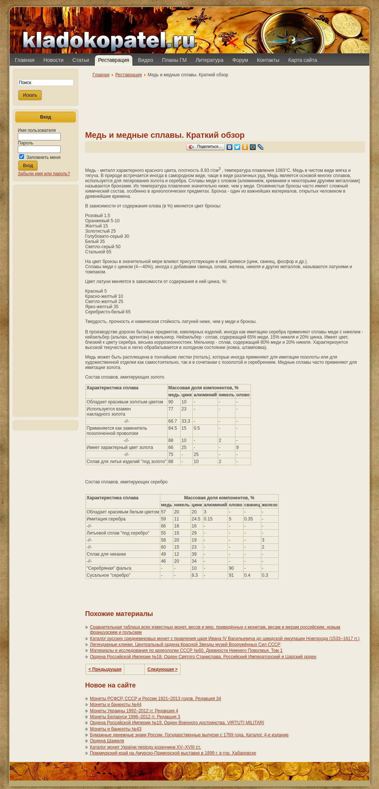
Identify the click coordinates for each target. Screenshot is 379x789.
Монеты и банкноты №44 (115, 704)
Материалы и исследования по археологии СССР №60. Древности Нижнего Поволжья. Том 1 (186, 650)
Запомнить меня (43, 157)
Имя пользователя (37, 130)
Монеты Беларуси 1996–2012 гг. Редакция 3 (135, 716)
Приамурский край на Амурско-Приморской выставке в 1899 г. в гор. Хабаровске (173, 753)
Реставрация (128, 74)
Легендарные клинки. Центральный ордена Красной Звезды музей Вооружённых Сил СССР (185, 644)
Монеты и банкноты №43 (115, 729)
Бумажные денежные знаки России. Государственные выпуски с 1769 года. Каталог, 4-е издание (189, 735)
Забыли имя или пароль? (44, 173)
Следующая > (162, 669)
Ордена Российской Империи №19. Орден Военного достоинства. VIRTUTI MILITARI (177, 722)
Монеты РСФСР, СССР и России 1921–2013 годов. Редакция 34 (155, 698)
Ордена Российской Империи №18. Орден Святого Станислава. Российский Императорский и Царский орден (203, 656)
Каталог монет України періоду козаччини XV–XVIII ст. (145, 747)
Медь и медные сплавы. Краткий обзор (165, 135)
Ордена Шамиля (107, 740)
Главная (101, 74)
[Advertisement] (45, 301)
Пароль (25, 143)
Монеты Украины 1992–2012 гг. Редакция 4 (134, 710)
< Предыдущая (104, 669)
